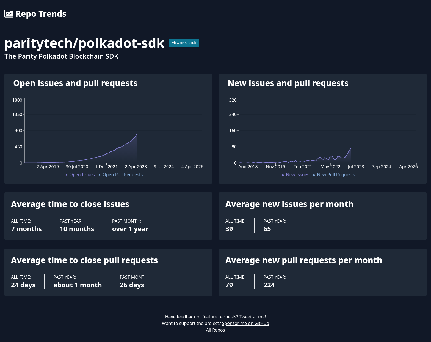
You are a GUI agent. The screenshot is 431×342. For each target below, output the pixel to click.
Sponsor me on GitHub (245, 323)
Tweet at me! (252, 317)
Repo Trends (35, 14)
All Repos (215, 330)
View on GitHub (184, 42)
